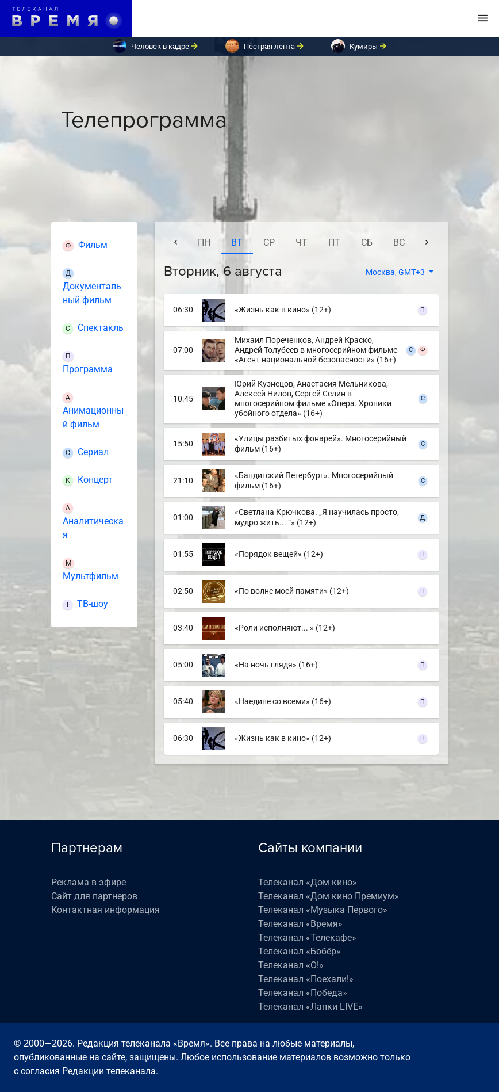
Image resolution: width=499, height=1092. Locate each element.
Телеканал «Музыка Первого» (322, 909)
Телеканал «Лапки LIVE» (310, 1006)
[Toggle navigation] (482, 18)
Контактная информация (105, 909)
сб (367, 242)
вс (399, 242)
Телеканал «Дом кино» (307, 882)
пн (204, 242)
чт (301, 242)
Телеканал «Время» (300, 923)
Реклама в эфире (88, 882)
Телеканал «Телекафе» (307, 937)
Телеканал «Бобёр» (299, 951)
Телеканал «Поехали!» (306, 978)
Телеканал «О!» (291, 965)
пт (334, 242)
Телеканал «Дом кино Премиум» (328, 896)
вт (237, 242)
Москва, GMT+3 (396, 272)
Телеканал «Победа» (302, 992)
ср (269, 242)
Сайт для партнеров (94, 896)
